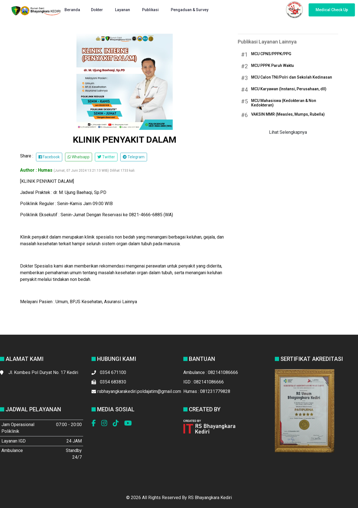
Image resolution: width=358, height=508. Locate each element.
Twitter (106, 157)
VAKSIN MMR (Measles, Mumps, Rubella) (288, 114)
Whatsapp (79, 157)
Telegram (134, 157)
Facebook (49, 157)
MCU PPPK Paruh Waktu (272, 65)
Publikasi (151, 10)
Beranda (72, 10)
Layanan (123, 10)
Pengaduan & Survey (190, 10)
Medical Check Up (332, 10)
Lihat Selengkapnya (288, 132)
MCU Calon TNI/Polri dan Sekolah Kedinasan (291, 77)
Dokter (97, 10)
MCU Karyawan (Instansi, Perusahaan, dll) (288, 89)
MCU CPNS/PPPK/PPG (271, 54)
